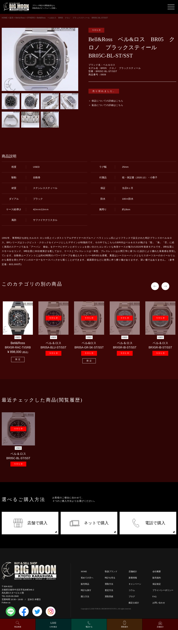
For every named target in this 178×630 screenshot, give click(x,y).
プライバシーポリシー (162, 590)
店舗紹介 (133, 571)
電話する (89, 627)
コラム (132, 590)
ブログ (132, 596)
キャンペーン (135, 584)
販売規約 (156, 578)
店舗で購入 (30, 522)
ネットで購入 (89, 522)
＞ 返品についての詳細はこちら (105, 105)
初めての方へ (87, 578)
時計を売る (110, 578)
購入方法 (85, 596)
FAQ (154, 596)
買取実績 (109, 596)
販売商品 (85, 584)
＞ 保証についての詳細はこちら (105, 101)
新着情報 (133, 578)
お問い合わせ (158, 603)
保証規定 (156, 584)
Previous (155, 286)
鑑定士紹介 (134, 603)
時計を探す (86, 590)
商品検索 (17, 627)
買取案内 (124, 627)
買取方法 (109, 584)
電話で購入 (148, 522)
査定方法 (109, 590)
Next (165, 286)
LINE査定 (53, 627)
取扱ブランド (111, 571)
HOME (84, 571)
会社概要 (156, 571)
